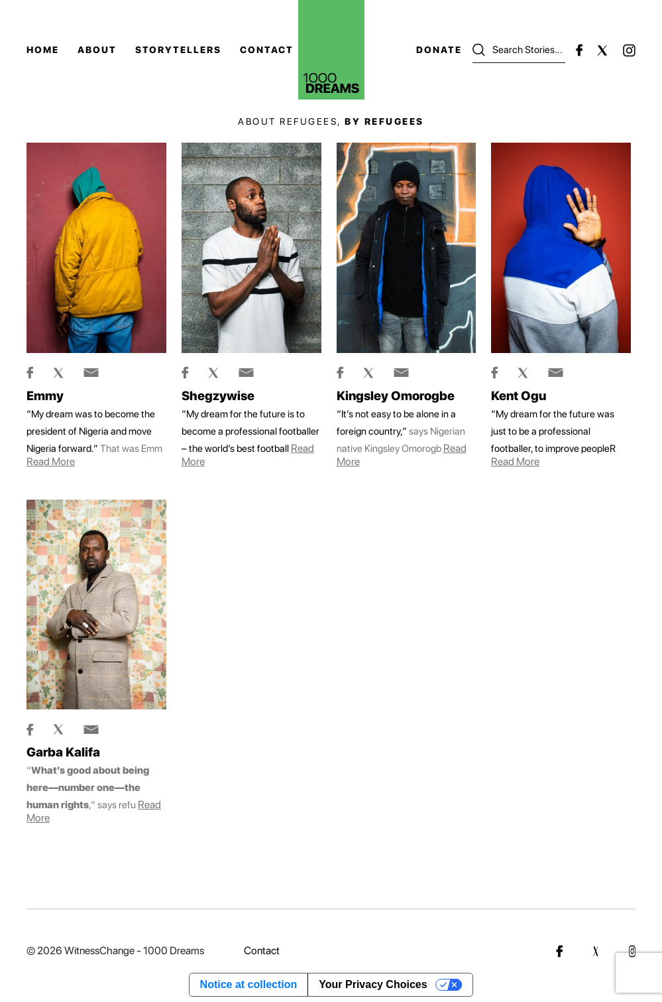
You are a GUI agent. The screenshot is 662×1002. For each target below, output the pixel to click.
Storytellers (178, 49)
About (97, 49)
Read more (51, 461)
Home (43, 49)
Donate (439, 49)
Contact (267, 49)
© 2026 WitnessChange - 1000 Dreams (115, 950)
